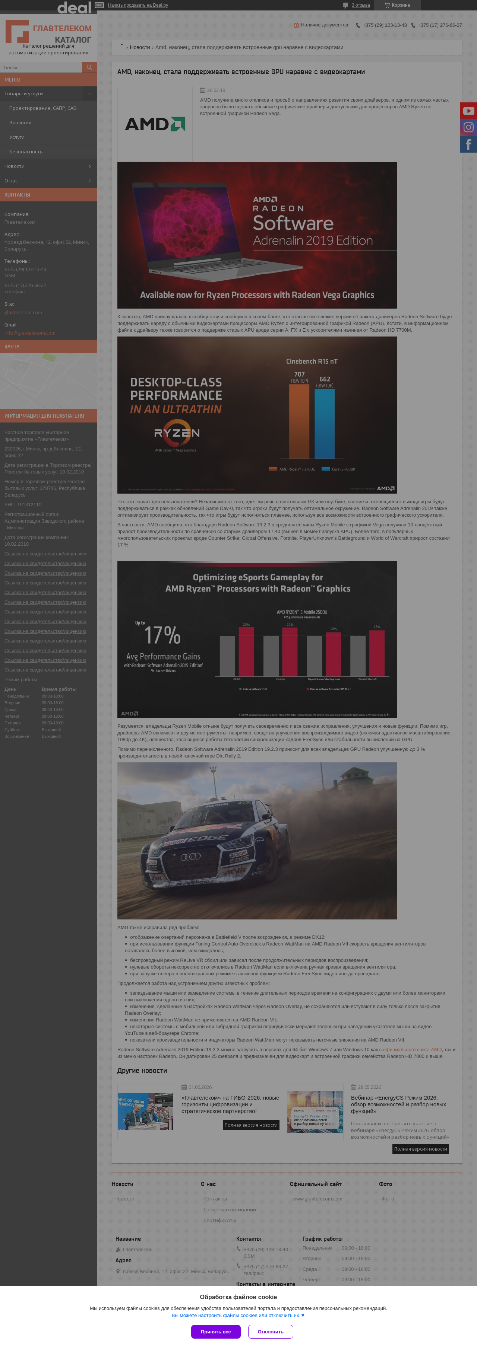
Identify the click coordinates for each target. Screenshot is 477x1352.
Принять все (216, 1332)
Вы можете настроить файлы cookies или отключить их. (235, 1315)
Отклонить (271, 1332)
